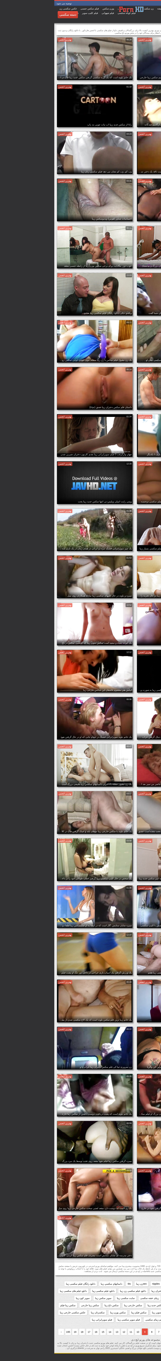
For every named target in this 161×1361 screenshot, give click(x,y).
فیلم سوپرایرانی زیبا (48, 1319)
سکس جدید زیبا (101, 1305)
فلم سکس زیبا (122, 1319)
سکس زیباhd (125, 1312)
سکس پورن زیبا (64, 1312)
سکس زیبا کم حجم (147, 1312)
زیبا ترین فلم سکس (120, 1298)
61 (155, 1283)
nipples (101, 1283)
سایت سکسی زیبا (71, 1298)
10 (83, 1332)
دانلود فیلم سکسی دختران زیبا (112, 1291)
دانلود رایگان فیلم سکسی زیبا (26, 1283)
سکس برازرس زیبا (123, 1305)
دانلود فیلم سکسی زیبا (49, 1291)
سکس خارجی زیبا (79, 1305)
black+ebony (125, 1283)
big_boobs (143, 1283)
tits (74, 1283)
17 (34, 1332)
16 (41, 1332)
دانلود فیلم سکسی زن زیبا (79, 1291)
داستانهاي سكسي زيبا (57, 1283)
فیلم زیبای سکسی (100, 1319)
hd (112, 1283)
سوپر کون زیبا (29, 1298)
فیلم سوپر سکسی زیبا (74, 1319)
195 (14, 1332)
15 (48, 1332)
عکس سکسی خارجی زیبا (18, 1312)
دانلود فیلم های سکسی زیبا (19, 1291)
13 (62, 1332)
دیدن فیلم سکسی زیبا (146, 1298)
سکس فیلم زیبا (84, 1312)
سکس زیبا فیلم (13, 1305)
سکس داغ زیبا (57, 1305)
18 (27, 1332)
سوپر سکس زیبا (49, 1298)
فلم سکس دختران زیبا (146, 1319)
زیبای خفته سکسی (95, 1298)
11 (76, 1332)
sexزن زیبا (87, 1283)
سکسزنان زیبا (43, 1312)
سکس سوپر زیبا (106, 1312)
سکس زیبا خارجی (36, 1305)
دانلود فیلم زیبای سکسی (145, 1291)
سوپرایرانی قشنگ (148, 1305)
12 (69, 1332)
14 (55, 1332)
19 (20, 1332)
